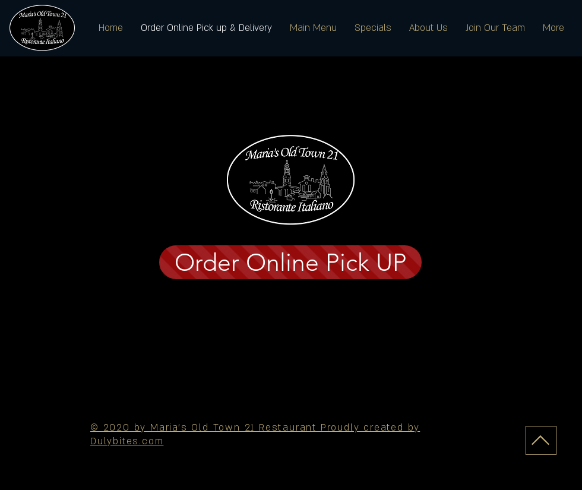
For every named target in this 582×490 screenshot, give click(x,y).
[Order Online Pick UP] (290, 262)
